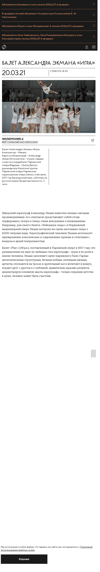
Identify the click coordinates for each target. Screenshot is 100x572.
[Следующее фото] (92, 106)
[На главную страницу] (40, 47)
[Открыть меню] (94, 47)
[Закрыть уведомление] (24, 559)
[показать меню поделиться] (92, 140)
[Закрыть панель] (94, 4)
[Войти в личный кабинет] (87, 47)
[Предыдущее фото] (5, 106)
